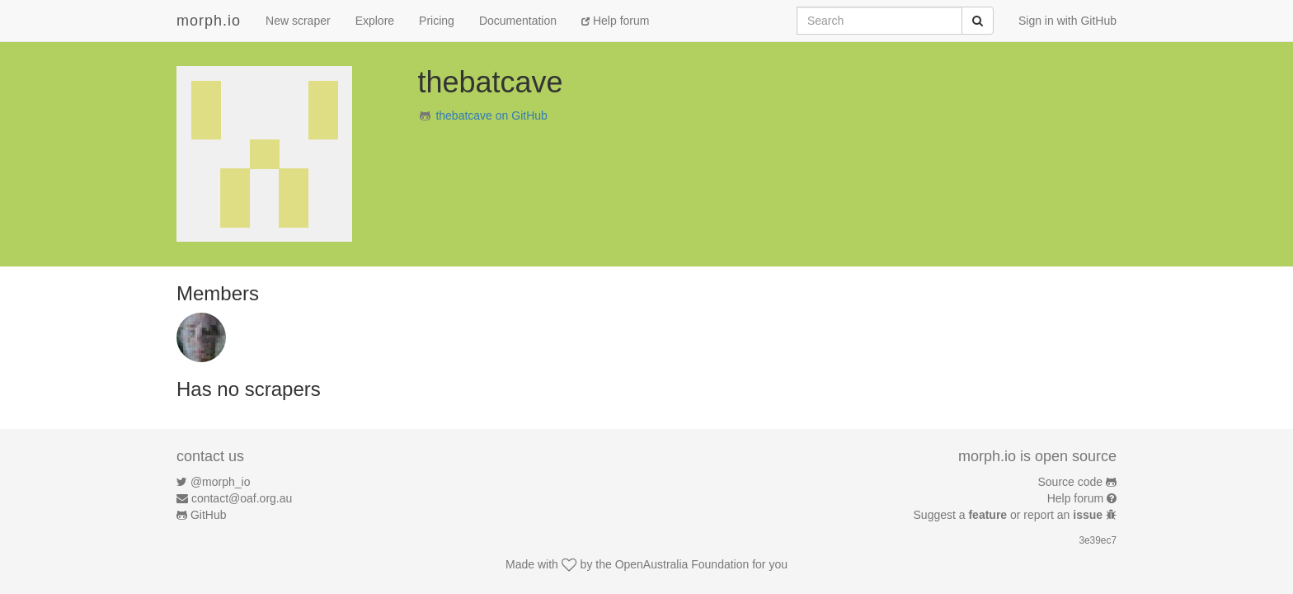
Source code (1070, 481)
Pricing (436, 20)
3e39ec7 (1098, 540)
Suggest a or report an (1010, 514)
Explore (374, 20)
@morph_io (220, 481)
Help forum (615, 20)
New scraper (298, 20)
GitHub (208, 514)
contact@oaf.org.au (241, 498)
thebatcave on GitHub (491, 115)
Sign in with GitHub (1067, 20)
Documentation (518, 20)
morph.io (208, 20)
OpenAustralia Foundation (682, 564)
